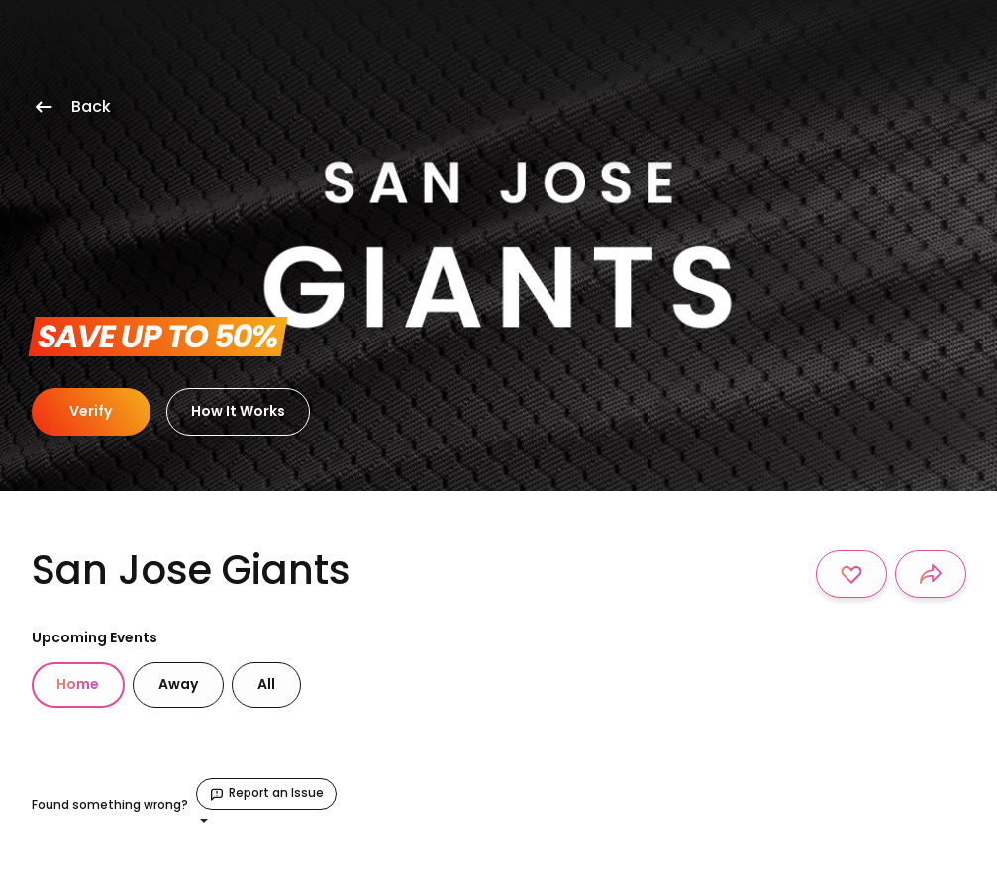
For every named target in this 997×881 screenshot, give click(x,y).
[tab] (78, 685)
